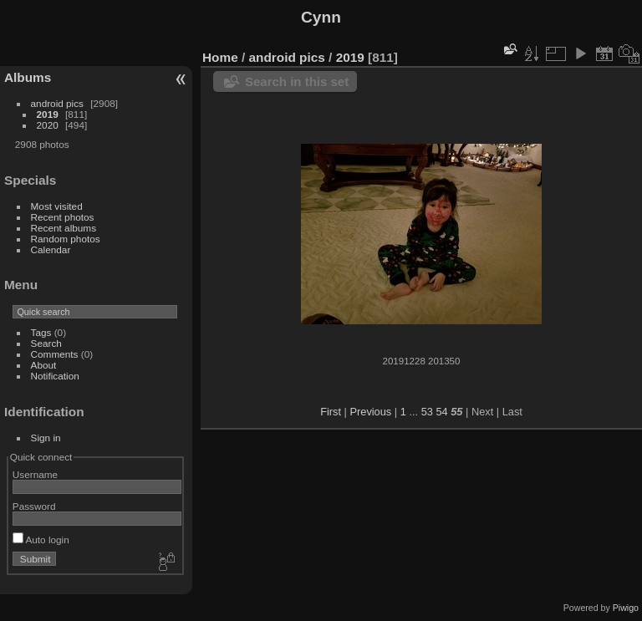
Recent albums (63, 227)
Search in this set (297, 81)
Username (35, 474)
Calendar (51, 249)
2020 (48, 125)
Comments (55, 354)
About (44, 364)
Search (46, 343)
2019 (48, 114)
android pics (57, 103)
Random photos (65, 238)
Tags (41, 332)
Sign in (46, 437)
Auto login (41, 539)
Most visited (57, 206)
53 (427, 411)
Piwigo (626, 608)
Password (34, 506)
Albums (27, 77)
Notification (55, 375)
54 (441, 411)
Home (220, 57)
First (330, 411)
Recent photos (62, 216)
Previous (370, 411)
